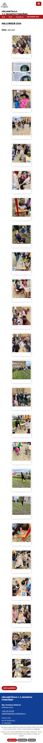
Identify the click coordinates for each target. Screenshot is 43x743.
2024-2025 (11, 30)
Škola (10, 17)
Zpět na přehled (9, 688)
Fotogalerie (20, 17)
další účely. (37, 729)
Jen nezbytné (22, 740)
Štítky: (4, 30)
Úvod (3, 17)
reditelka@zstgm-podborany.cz (14, 714)
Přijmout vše (12, 740)
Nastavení (32, 740)
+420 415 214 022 (8, 711)
